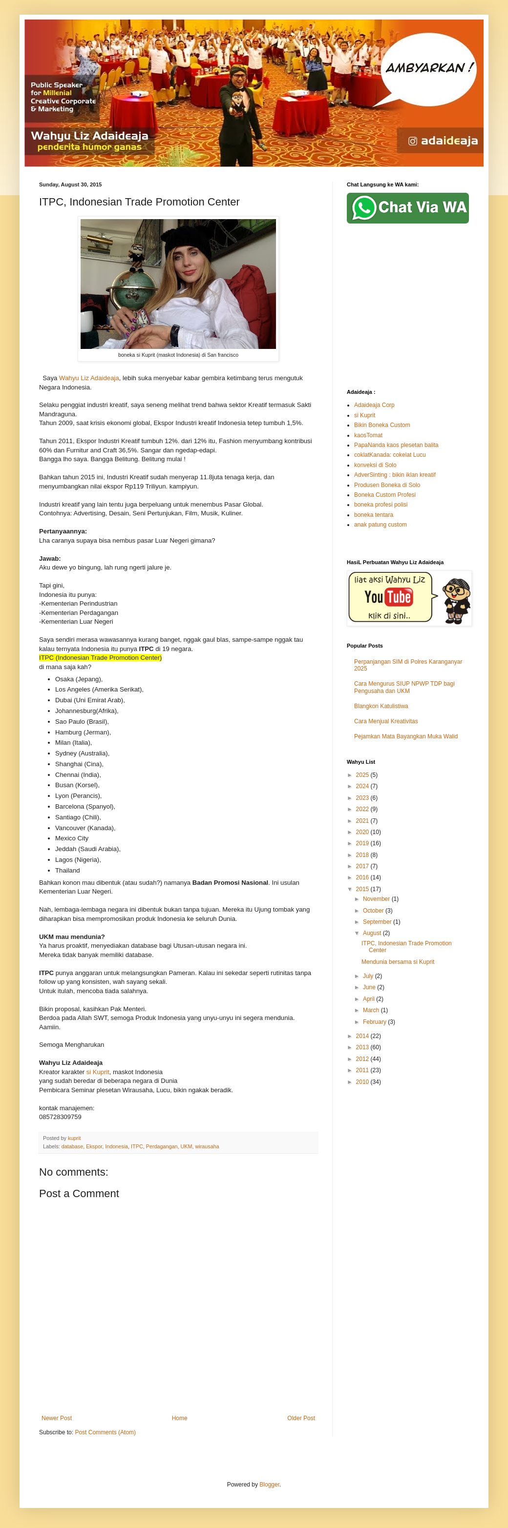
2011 (363, 1070)
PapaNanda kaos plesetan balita (396, 445)
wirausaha (207, 1146)
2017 (363, 866)
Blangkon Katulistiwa (381, 706)
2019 (363, 843)
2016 (363, 877)
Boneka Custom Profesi (385, 494)
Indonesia (116, 1146)
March (372, 1010)
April (369, 999)
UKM (186, 1146)
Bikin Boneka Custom (382, 425)
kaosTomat (368, 435)
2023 (363, 798)
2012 (363, 1059)
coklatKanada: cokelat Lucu (390, 454)
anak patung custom (380, 524)
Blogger (269, 1484)
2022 (363, 809)
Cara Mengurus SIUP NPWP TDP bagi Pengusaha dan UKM (404, 687)
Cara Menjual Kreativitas (386, 721)
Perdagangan (162, 1146)
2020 (363, 832)
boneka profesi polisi (380, 504)
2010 (363, 1082)
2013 (363, 1047)
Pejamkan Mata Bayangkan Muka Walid (406, 736)
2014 (363, 1036)
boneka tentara (373, 514)
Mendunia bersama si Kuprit (397, 961)
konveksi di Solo (375, 465)
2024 (363, 786)
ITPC (137, 1146)
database (72, 1146)
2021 (363, 820)
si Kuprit (97, 1072)
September (378, 921)
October (374, 910)
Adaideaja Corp (374, 405)
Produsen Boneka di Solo (387, 485)
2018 (363, 855)
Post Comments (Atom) (105, 1432)
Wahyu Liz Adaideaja (89, 378)
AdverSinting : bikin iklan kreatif (395, 474)
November (377, 899)
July (369, 976)
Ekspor (94, 1146)
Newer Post (57, 1418)
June (370, 987)
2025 (363, 775)
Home (180, 1418)
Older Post (301, 1418)
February (375, 1022)
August (373, 933)
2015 (363, 889)
